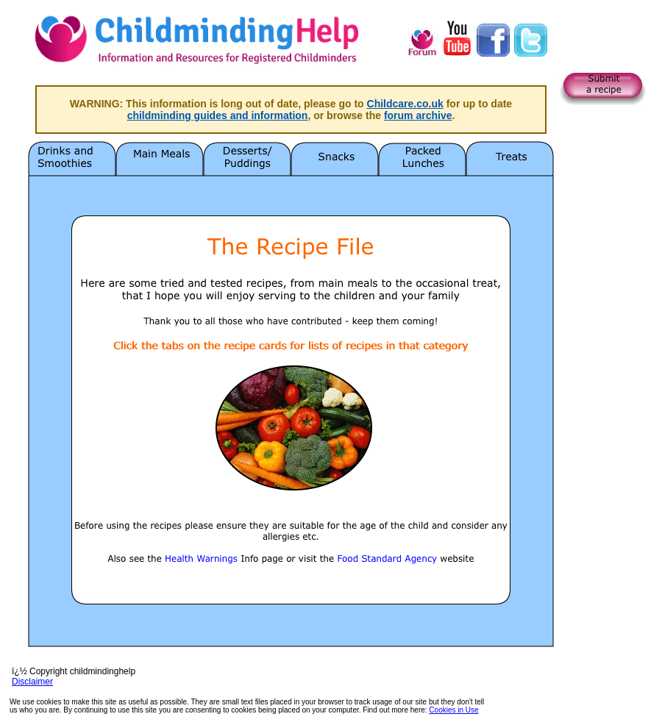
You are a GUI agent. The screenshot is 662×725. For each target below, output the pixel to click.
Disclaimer (32, 681)
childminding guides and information (217, 115)
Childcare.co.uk (405, 104)
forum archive (418, 115)
